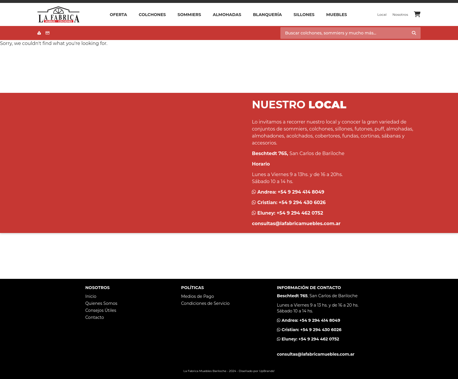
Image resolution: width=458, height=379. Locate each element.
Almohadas (227, 14)
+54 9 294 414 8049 (301, 192)
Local (382, 14)
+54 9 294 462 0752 (300, 213)
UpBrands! (267, 371)
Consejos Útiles (100, 310)
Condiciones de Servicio (205, 303)
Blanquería (267, 14)
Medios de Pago (197, 296)
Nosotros (400, 14)
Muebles (336, 14)
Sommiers (189, 14)
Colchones (152, 14)
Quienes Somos (101, 303)
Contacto (94, 317)
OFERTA (118, 14)
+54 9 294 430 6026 (302, 202)
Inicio (90, 296)
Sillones (304, 14)
